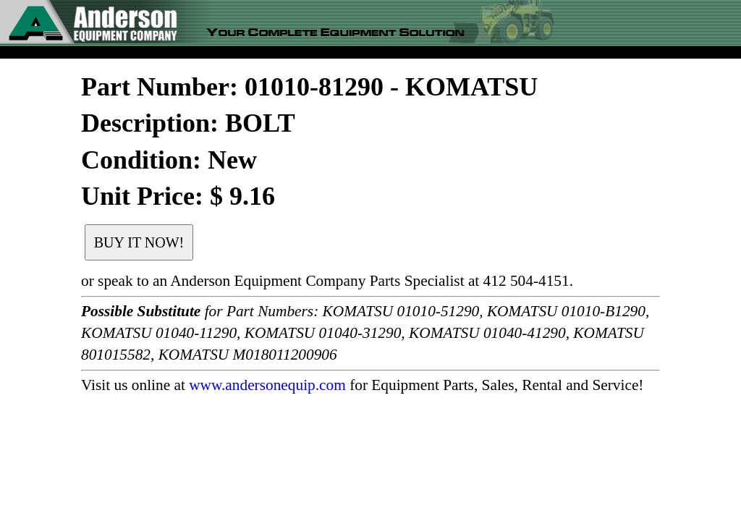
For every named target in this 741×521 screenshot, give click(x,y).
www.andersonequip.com (267, 385)
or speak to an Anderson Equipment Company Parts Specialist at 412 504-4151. (327, 280)
